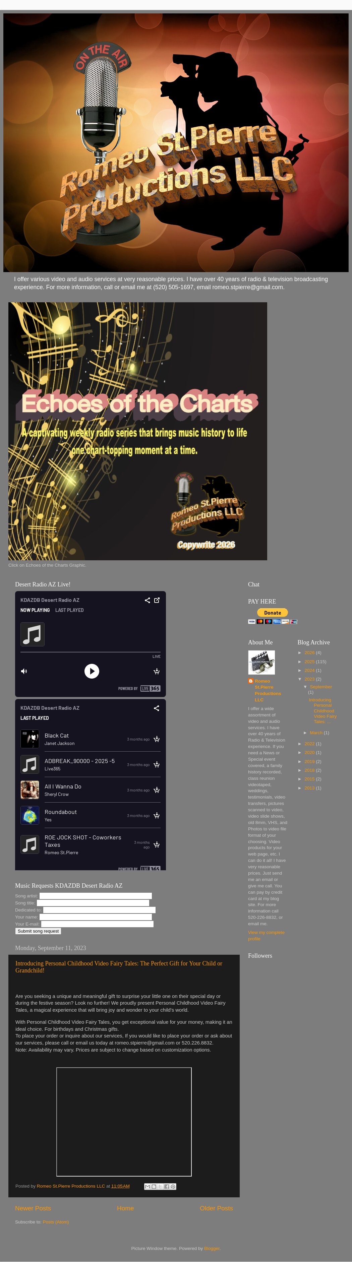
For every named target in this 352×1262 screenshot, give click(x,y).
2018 (310, 770)
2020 (310, 752)
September (321, 686)
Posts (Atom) (56, 1221)
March (317, 732)
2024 (310, 670)
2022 (310, 743)
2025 (310, 661)
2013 (310, 788)
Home (125, 1208)
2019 (310, 761)
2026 (310, 652)
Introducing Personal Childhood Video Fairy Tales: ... (323, 710)
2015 (310, 778)
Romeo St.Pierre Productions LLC (268, 691)
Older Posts (216, 1208)
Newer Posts (33, 1208)
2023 (310, 679)
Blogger (212, 1248)
